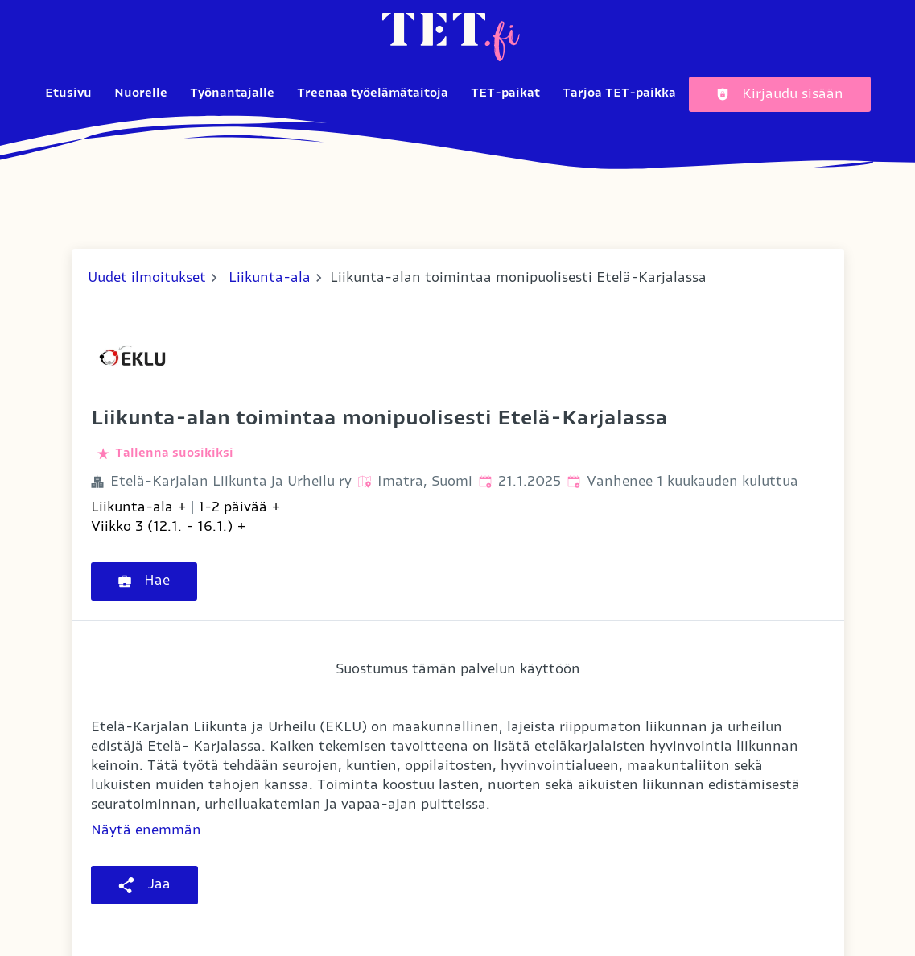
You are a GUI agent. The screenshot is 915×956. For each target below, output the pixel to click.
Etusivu (68, 93)
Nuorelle (140, 93)
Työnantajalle (232, 93)
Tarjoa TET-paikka (619, 93)
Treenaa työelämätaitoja (372, 93)
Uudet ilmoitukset (147, 277)
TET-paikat (505, 93)
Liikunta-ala (270, 277)
